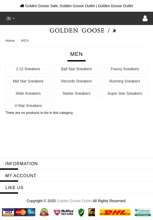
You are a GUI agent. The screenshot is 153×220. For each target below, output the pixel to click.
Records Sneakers (76, 81)
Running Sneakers (125, 81)
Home (10, 41)
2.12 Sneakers (28, 69)
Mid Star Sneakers (28, 81)
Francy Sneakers (125, 69)
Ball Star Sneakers (76, 69)
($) (10, 18)
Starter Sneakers (76, 93)
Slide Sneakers (28, 93)
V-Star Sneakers (28, 105)
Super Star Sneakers (124, 93)
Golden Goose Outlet (74, 201)
